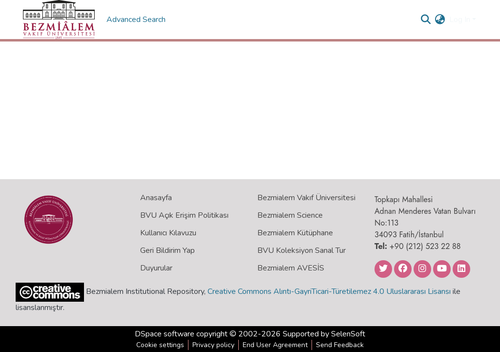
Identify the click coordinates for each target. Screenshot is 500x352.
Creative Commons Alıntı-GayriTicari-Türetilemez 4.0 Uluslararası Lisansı (329, 291)
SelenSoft (348, 334)
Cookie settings (160, 345)
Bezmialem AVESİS (290, 268)
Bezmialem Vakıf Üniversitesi (306, 198)
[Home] (59, 19)
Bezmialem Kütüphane (295, 233)
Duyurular (156, 268)
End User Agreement (275, 345)
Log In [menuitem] (459, 19)
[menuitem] (440, 19)
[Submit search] (426, 19)
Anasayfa (156, 198)
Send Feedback (340, 345)
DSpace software (164, 334)
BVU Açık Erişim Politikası (184, 215)
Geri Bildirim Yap (167, 250)
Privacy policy (213, 345)
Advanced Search (136, 19)
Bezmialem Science (290, 215)
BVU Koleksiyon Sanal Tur (301, 250)
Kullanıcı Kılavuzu (168, 233)
